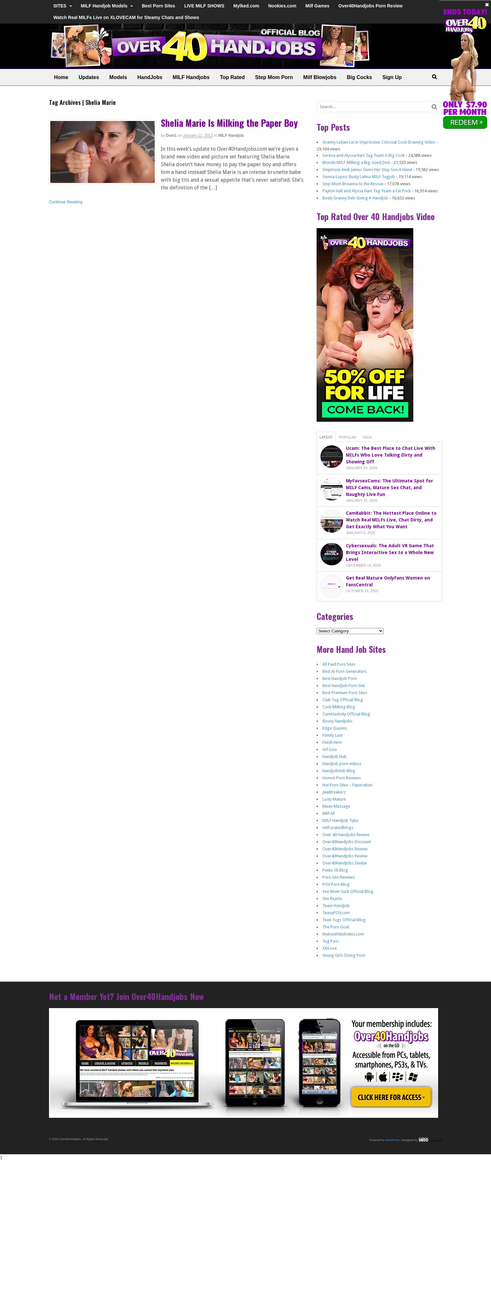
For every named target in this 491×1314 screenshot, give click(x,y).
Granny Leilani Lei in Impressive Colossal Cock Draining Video (378, 142)
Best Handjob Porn (339, 678)
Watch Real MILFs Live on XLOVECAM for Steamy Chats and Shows (126, 17)
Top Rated (232, 77)
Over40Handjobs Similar (344, 863)
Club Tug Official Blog (342, 699)
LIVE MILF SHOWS (204, 5)
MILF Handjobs (191, 77)
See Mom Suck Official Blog (347, 891)
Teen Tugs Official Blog (344, 919)
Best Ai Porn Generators (344, 671)
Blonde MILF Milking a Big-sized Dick (356, 162)
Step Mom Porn (274, 77)
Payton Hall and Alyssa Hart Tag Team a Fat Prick (366, 190)
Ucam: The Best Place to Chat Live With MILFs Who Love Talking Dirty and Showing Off (390, 455)
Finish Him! (332, 742)
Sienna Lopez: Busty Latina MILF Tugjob (358, 176)
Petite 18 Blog (335, 870)
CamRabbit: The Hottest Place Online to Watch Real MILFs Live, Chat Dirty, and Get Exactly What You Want (391, 519)
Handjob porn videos (341, 763)
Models (118, 77)
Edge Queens (334, 728)
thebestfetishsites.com (343, 934)
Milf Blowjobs (320, 77)
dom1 (171, 135)
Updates (89, 77)
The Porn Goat (335, 927)
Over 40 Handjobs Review (345, 834)
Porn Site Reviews (338, 877)
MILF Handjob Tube (340, 820)
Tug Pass (330, 941)
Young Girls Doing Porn (343, 955)
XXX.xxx (329, 948)
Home (61, 77)
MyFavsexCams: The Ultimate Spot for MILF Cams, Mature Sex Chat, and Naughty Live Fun (389, 487)
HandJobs (149, 77)
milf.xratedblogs (337, 827)
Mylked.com (246, 5)
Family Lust (332, 735)
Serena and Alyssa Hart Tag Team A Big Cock (363, 155)
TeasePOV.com (336, 912)
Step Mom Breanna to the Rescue (352, 183)
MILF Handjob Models (104, 5)
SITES (60, 5)
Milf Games (317, 5)
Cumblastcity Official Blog (346, 714)
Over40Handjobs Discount (346, 841)
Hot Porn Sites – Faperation (347, 785)
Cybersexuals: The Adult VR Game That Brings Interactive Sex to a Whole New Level (390, 552)
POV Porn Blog (335, 884)
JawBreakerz (334, 792)
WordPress (393, 1140)
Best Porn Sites (158, 5)
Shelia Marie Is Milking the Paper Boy (229, 122)
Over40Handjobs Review (345, 848)
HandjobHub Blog (338, 770)
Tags (367, 437)
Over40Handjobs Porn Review (371, 5)
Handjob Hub (334, 756)
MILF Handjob (231, 135)
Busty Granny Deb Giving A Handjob (355, 198)
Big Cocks (359, 77)
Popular (347, 437)
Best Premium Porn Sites (344, 692)
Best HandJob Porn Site (343, 685)
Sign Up (392, 77)
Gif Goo (329, 749)
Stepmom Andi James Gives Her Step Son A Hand (367, 169)
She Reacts (332, 898)
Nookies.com (282, 5)
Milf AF (328, 813)
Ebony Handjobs (337, 721)
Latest (326, 437)
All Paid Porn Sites (338, 664)
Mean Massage (336, 806)
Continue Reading (66, 201)
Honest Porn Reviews (341, 777)
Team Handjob (335, 905)
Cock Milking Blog (338, 706)
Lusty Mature (334, 799)
